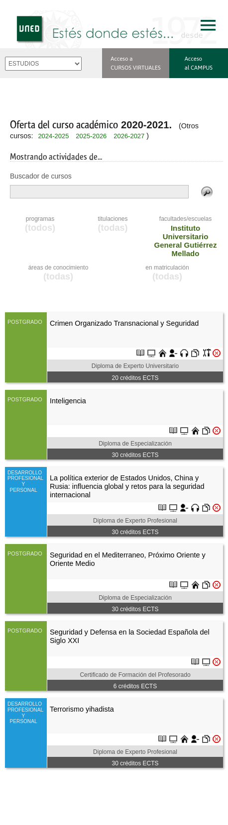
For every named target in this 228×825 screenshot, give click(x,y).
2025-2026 (91, 136)
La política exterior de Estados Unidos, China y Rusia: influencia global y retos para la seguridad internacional (127, 486)
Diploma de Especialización (135, 443)
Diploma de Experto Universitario (135, 366)
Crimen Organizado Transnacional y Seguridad (124, 323)
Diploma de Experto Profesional (135, 520)
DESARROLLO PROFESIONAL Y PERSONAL (24, 481)
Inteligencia (68, 401)
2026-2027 (129, 136)
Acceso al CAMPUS (199, 63)
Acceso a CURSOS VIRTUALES (136, 63)
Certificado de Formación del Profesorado (135, 674)
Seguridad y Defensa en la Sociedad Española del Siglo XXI (130, 636)
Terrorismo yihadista (82, 709)
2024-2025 (53, 136)
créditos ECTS (135, 377)
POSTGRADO (24, 322)
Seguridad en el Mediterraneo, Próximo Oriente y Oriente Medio (128, 559)
